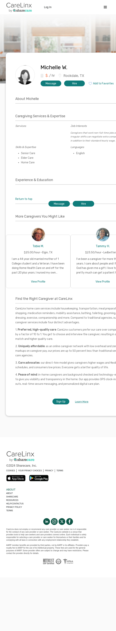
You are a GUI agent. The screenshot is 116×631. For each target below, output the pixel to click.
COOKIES (10, 471)
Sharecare (12, 497)
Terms (9, 511)
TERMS (59, 471)
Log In (47, 7)
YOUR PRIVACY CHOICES (30, 471)
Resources (12, 500)
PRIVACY (49, 471)
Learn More (81, 401)
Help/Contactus (15, 504)
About (9, 493)
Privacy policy (14, 507)
